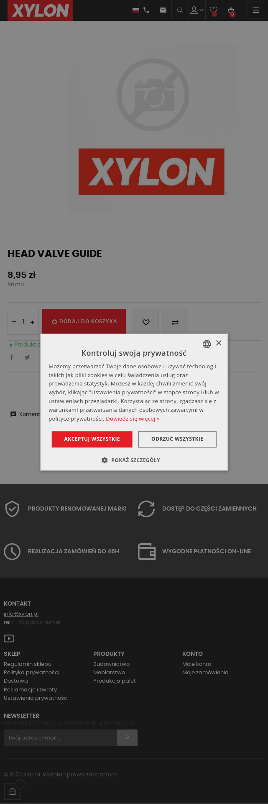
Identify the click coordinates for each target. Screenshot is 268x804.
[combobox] (207, 344)
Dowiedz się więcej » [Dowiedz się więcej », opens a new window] (133, 418)
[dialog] (134, 402)
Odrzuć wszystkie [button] (177, 439)
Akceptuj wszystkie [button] (92, 439)
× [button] (218, 343)
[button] (134, 460)
